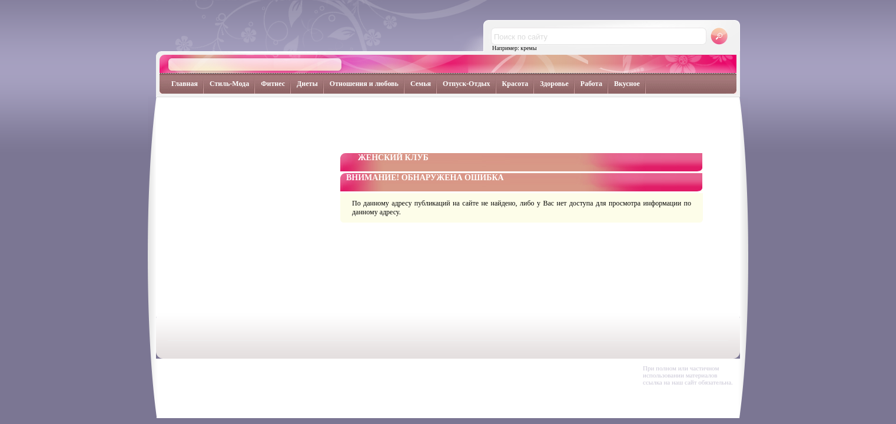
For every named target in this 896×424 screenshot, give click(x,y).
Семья (420, 84)
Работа (591, 84)
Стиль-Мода (229, 84)
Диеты (307, 84)
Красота (515, 84)
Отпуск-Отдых (466, 84)
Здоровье (554, 84)
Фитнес (273, 84)
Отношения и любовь (364, 84)
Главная (184, 84)
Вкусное (627, 84)
